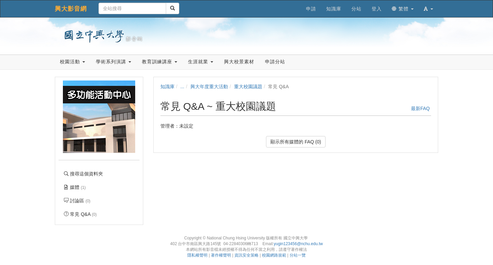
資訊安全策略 (246, 255)
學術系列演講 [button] (113, 61)
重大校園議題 (248, 86)
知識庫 (167, 86)
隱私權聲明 (197, 255)
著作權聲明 (221, 255)
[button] (428, 8)
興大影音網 (71, 8)
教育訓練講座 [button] (159, 61)
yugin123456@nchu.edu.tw (298, 243)
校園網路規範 (274, 255)
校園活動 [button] (72, 61)
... (182, 86)
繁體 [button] (403, 8)
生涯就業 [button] (200, 61)
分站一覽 (298, 255)
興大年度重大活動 (209, 86)
